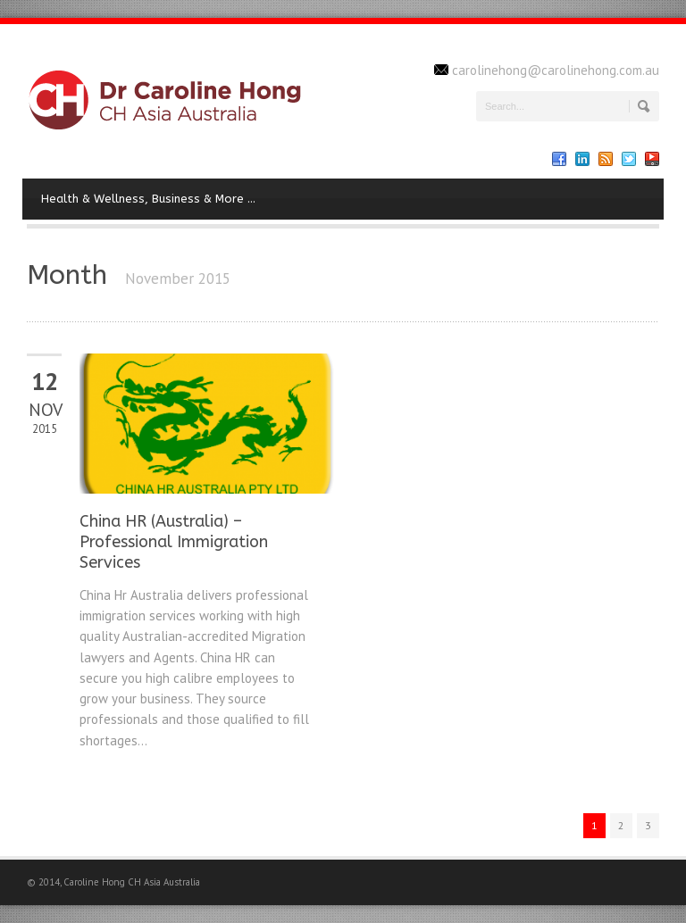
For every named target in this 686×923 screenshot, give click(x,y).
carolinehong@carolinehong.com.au (555, 70)
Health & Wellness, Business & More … (148, 198)
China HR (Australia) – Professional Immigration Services (173, 542)
